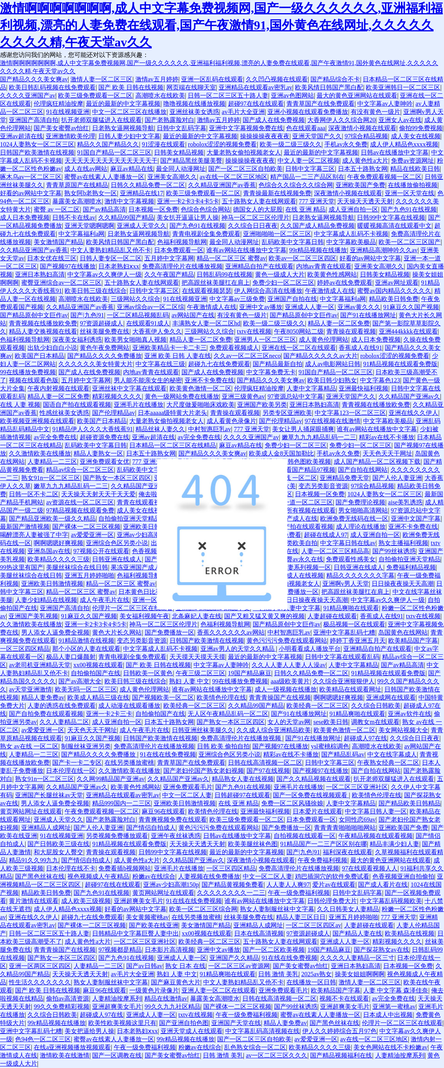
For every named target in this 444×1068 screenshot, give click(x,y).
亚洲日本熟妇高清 (40, 274)
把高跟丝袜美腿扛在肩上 (216, 282)
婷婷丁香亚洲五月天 (358, 640)
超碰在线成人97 (325, 534)
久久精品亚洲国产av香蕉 (222, 185)
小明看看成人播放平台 (310, 648)
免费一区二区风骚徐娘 (292, 803)
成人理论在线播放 (361, 526)
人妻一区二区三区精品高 (335, 551)
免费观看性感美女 (350, 559)
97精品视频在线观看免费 (80, 510)
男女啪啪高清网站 (363, 510)
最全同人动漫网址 (181, 168)
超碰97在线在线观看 (256, 103)
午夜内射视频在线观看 (58, 388)
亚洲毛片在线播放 (138, 404)
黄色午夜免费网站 (104, 347)
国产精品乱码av (342, 754)
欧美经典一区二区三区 (194, 705)
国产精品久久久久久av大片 (320, 356)
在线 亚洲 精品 (305, 209)
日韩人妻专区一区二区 (111, 258)
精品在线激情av (165, 998)
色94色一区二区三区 (43, 1039)
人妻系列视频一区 (306, 567)
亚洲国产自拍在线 (292, 299)
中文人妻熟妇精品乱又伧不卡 (110, 250)
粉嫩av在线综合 (153, 876)
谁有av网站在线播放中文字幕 (246, 250)
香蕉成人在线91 (360, 347)
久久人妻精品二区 (64, 722)
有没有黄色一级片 (375, 111)
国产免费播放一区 (294, 591)
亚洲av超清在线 (21, 136)
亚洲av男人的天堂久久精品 (238, 648)
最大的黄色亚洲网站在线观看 (357, 95)
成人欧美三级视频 (86, 901)
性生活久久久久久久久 (40, 982)
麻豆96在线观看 (163, 811)
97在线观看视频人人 (370, 868)
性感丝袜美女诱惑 (64, 412)
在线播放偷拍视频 (412, 185)
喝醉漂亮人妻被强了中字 (34, 534)
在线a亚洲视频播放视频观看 (72, 1047)
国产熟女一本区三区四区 (117, 478)
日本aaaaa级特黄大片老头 (172, 412)
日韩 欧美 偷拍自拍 (223, 746)
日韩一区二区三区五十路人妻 (228, 95)
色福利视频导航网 (182, 242)
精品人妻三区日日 (301, 917)
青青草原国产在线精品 (77, 185)
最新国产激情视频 (25, 526)
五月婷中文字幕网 (169, 258)
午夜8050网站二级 (299, 331)
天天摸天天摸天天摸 (197, 657)
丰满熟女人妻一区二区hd (206, 323)
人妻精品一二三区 (52, 461)
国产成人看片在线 (383, 884)
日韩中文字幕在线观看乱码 (342, 657)
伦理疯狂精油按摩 (58, 103)
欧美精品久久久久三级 (58, 559)
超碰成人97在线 (365, 738)
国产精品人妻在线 (357, 933)
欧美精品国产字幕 (413, 640)
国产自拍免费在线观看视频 (46, 713)
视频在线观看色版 (33, 380)
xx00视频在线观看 (98, 665)
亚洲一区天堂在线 (409, 193)
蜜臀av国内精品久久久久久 (394, 290)
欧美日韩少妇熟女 (332, 380)
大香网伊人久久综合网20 (341, 120)
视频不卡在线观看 (344, 998)
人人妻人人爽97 (288, 884)
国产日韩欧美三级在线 (58, 844)
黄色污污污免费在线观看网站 (287, 640)
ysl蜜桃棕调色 (330, 746)
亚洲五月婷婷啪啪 (89, 575)
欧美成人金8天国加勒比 (281, 453)
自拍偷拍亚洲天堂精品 (129, 518)
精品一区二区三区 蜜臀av (231, 258)
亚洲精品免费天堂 (344, 478)
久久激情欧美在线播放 (40, 453)
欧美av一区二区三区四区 (302, 258)
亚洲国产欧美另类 (262, 404)
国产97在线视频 (268, 770)
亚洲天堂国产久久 (317, 136)
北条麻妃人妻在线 (196, 616)
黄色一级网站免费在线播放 (182, 396)
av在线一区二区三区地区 (233, 177)
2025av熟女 (316, 974)
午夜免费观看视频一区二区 (384, 177)
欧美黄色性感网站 (332, 274)
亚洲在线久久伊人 (413, 412)
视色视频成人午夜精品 (98, 876)
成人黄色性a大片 (365, 160)
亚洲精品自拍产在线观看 (259, 266)
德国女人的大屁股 (258, 209)
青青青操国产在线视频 (280, 697)
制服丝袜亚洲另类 (86, 746)
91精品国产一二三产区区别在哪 (323, 844)
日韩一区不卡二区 (33, 494)
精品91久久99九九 (33, 860)
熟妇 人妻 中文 (189, 681)
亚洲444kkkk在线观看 (408, 331)
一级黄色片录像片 (154, 990)
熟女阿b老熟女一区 (90, 193)
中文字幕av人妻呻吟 (385, 103)
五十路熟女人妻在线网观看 (259, 201)
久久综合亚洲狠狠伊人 (344, 681)
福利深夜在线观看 (347, 852)
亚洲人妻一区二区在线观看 (219, 990)
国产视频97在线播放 (68, 266)
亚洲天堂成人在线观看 (192, 1031)
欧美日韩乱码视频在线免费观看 (52, 87)
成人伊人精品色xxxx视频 (404, 144)
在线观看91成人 (148, 323)
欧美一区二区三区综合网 (203, 909)
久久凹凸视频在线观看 (277, 79)
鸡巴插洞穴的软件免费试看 (332, 876)
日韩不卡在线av (73, 217)
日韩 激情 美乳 (278, 974)
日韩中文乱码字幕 (181, 128)
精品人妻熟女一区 (98, 453)
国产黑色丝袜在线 (40, 876)
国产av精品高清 (104, 209)
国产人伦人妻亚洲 (397, 478)
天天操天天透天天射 (365, 201)
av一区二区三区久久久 (276, 1055)
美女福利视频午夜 (144, 616)
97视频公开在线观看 (101, 551)
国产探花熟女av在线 (381, 949)
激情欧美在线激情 (64, 1055)
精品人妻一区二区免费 (339, 323)
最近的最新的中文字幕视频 (123, 103)
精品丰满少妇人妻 (394, 844)
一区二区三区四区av (313, 925)
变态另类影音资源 (323, 486)
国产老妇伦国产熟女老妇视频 (203, 770)
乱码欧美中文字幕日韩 (293, 242)
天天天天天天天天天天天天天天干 (111, 160)
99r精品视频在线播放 (318, 250)
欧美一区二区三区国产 (410, 242)
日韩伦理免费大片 (332, 901)
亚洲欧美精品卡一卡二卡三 (169, 347)
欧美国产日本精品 (39, 356)
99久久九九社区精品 (173, 1006)
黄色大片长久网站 (117, 632)
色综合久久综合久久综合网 (296, 185)
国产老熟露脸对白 (169, 120)
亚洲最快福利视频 (363, 388)
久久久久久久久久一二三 (231, 892)
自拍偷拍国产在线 (95, 673)
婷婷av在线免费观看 (344, 282)
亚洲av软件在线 (409, 713)
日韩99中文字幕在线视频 (391, 217)
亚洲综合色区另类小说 (117, 543)
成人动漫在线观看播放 (129, 705)
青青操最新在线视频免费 (277, 193)
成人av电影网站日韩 (332, 364)
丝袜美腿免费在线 (104, 331)
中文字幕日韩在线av (347, 543)
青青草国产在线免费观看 (320, 103)
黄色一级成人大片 (280, 274)
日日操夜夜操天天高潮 (403, 583)
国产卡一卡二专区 (77, 762)
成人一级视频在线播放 (286, 689)
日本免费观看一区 (179, 250)
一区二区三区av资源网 (239, 966)
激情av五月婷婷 (156, 79)
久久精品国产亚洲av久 (409, 396)
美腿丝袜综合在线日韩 (77, 567)
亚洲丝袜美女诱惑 (194, 111)
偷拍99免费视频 (420, 128)
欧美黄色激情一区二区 (200, 388)
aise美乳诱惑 (405, 502)
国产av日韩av (144, 966)
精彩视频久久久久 (117, 396)
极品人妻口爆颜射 (71, 657)
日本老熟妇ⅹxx (118, 266)
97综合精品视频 (366, 136)
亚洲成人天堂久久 (141, 225)
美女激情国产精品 (58, 242)
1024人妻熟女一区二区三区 (37, 144)
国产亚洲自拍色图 (184, 1023)
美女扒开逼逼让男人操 (188, 217)
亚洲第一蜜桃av (393, 1006)
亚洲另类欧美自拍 (292, 543)
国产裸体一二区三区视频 (86, 526)
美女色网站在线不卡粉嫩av (390, 1047)
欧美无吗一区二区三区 (86, 689)
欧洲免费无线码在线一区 (354, 518)
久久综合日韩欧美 (376, 705)
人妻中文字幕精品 (311, 388)
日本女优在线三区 (52, 258)
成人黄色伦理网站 (323, 339)
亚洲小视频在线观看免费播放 (307, 111)
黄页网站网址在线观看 (31, 811)
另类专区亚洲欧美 (287, 412)
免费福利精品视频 (411, 567)
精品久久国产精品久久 (108, 144)
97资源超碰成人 (101, 323)
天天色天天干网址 (387, 453)
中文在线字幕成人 (392, 754)
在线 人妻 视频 (20, 404)
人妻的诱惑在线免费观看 (61, 705)
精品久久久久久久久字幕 (360, 575)
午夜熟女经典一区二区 (388, 762)
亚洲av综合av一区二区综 (150, 307)
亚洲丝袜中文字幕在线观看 (129, 388)
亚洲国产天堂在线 (236, 1023)
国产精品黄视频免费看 (233, 884)
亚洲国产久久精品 (234, 957)
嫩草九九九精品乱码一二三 (319, 437)
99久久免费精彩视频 (61, 1006)
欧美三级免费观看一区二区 (95, 95)
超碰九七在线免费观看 (219, 364)
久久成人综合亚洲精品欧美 (274, 730)
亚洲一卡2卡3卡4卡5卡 (188, 201)
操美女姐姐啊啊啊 (359, 974)
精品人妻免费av (42, 697)
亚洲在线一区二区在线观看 (299, 347)
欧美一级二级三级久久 (291, 144)
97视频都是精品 (120, 949)
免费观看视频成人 (234, 347)
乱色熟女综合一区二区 (255, 1047)
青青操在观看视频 (351, 331)
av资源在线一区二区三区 (80, 502)
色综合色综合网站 (205, 209)
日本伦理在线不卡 (71, 868)
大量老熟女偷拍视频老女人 (244, 152)
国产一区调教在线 (117, 1055)
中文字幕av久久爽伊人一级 (104, 274)
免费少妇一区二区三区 (283, 282)
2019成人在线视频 (299, 575)
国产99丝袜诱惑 (394, 551)
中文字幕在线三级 (160, 364)
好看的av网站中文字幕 (31, 193)
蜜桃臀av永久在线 (298, 559)
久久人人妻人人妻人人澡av (289, 665)
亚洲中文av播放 (260, 307)
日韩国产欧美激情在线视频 (37, 152)
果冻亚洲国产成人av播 (142, 567)
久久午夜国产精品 (169, 274)
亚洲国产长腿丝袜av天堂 (49, 795)
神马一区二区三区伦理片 (255, 217)
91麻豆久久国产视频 (411, 307)
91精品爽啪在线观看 (351, 608)
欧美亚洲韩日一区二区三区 (403, 87)
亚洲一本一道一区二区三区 (296, 502)
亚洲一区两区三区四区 (40, 966)
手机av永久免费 (345, 144)
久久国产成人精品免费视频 (317, 225)
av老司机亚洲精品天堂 (39, 665)
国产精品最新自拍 (277, 364)
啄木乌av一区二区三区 (31, 177)
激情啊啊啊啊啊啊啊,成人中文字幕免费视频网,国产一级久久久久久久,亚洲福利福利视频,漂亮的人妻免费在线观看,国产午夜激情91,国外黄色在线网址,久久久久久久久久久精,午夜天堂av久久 (221, 25)
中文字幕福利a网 (81, 233)
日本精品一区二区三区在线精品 (172, 445)
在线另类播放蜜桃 (129, 762)
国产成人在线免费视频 (274, 120)
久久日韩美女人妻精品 (348, 909)
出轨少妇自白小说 (52, 347)
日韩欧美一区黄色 (148, 673)
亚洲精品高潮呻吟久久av (384, 250)
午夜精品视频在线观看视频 (375, 835)
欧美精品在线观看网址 (350, 689)
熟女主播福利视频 (403, 543)
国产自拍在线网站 (362, 469)
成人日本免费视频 (25, 217)
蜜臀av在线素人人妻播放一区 (104, 177)
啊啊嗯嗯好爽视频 (58, 543)
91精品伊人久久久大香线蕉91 (92, 429)
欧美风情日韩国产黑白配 (329, 87)
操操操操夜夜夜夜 (265, 136)
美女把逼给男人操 (89, 1031)
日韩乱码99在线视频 (224, 274)
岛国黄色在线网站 (403, 632)
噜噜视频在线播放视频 (194, 103)
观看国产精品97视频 (307, 469)
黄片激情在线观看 (33, 901)
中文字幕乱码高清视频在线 (262, 1031)
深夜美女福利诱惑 (77, 339)
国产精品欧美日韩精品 (410, 803)
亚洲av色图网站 (292, 95)
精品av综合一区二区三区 (80, 469)
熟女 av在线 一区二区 (288, 478)
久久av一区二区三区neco (247, 356)
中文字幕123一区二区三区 (350, 412)
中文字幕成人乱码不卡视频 (351, 233)
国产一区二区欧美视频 (274, 949)
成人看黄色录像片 (231, 421)
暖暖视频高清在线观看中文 (394, 225)
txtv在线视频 (254, 331)
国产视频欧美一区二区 (163, 697)
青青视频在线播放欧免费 (43, 323)
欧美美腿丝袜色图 (253, 844)
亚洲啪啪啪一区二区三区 (277, 233)
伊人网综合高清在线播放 (268, 290)
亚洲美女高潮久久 (172, 177)
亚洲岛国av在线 (48, 551)
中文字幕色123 (380, 380)
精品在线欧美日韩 (415, 168)
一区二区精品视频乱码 (138, 315)
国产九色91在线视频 (409, 209)
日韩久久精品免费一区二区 (148, 185)
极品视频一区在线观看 (354, 624)
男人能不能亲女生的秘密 (148, 380)
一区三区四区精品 (25, 648)
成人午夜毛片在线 (104, 600)
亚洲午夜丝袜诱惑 (176, 835)
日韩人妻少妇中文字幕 (129, 136)
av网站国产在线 (192, 315)
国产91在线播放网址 (368, 315)
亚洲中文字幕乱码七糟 (344, 632)
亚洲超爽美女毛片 (138, 901)
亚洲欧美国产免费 (360, 185)
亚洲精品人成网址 (46, 827)
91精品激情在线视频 (86, 640)
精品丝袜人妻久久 (160, 429)
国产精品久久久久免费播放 (104, 356)
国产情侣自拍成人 (151, 827)
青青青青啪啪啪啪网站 (345, 827)
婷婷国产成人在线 (292, 518)
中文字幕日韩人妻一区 (376, 811)
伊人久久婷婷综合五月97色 (339, 1031)
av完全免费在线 (55, 437)
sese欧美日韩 (330, 722)
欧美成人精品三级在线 (98, 697)
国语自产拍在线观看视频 (77, 404)
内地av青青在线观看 (323, 266)
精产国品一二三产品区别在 (307, 177)
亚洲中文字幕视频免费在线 (246, 128)
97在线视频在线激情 (332, 421)
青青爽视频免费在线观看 (173, 819)
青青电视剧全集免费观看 (206, 233)
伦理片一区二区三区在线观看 (132, 608)
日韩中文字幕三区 (310, 168)
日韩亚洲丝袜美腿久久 (203, 730)
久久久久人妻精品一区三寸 (357, 957)
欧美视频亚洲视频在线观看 (37, 421)
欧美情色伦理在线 (221, 697)
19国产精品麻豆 (249, 673)
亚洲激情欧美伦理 (70, 136)
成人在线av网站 (85, 168)
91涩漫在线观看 (163, 144)
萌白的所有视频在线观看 (301, 510)
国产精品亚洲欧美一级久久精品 (52, 518)
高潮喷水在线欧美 (160, 95)
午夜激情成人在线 (330, 290)
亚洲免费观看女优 (104, 461)
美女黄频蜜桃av (147, 917)
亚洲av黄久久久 (359, 307)
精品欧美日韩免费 (393, 299)
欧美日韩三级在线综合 (96, 290)
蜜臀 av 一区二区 (57, 209)
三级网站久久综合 (135, 299)
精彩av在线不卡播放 (386, 437)
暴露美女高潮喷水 (77, 201)
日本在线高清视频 (259, 933)
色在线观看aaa (305, 128)
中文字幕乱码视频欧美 (391, 901)
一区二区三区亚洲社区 (357, 787)
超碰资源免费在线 (104, 437)
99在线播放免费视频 (28, 372)
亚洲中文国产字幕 (416, 518)
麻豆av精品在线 (131, 168)
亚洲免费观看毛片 (188, 787)
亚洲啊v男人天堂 (345, 583)
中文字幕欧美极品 (351, 242)
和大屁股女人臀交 (58, 852)
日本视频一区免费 (153, 209)
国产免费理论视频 (360, 502)
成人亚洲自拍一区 (353, 209)
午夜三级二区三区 (200, 673)
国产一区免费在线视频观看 (311, 795)
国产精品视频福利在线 (341, 1055)
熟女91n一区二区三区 (50, 478)
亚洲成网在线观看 (391, 697)
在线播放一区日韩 (311, 982)
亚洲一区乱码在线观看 (212, 79)
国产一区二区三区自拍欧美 (245, 168)
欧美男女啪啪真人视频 (135, 339)
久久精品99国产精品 (126, 217)
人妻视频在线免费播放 (209, 876)
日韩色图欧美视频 (306, 461)
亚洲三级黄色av (243, 396)
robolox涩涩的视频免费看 (222, 144)
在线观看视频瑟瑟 (206, 290)
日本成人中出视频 (388, 1014)
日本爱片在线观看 (317, 811)
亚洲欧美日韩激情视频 (154, 526)
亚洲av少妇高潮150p (144, 534)
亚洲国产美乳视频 (33, 616)
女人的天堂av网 (288, 722)
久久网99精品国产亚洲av (110, 779)
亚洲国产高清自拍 (33, 120)
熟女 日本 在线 (185, 966)
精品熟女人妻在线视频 (243, 779)
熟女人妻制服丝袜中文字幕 (277, 909)
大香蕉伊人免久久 (157, 331)
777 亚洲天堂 (316, 201)
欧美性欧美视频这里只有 (122, 1023)
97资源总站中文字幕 (295, 396)
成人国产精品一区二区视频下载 (377, 461)
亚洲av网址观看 (396, 282)
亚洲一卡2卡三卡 (109, 713)
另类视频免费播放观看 (117, 835)
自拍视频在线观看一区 (305, 835)
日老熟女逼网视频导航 (123, 128)
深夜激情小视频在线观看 (362, 128)
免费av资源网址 (412, 160)
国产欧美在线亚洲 (153, 925)
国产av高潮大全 (79, 681)
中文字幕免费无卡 (271, 372)
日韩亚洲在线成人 (117, 559)
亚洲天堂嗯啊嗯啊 (89, 225)
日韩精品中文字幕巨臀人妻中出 (135, 933)
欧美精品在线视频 (409, 933)
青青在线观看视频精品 (148, 502)
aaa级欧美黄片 (290, 681)
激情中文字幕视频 (129, 201)
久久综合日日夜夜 (253, 225)
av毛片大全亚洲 (243, 111)
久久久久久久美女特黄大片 (95, 364)
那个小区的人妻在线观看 (86, 648)
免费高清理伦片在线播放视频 (182, 266)
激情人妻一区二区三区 (101, 79)
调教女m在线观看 (375, 722)
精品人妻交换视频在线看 (43, 331)
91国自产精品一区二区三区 (114, 152)
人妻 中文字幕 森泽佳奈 (395, 990)
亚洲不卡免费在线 (209, 380)
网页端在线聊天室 (191, 87)
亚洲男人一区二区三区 (265, 339)
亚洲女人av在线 (400, 120)
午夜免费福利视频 (322, 860)
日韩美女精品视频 (179, 152)
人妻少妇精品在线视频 (46, 600)
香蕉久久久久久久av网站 (231, 632)
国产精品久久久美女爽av (34, 79)
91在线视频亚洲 (67, 111)
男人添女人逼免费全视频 (55, 632)
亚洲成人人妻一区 (309, 307)
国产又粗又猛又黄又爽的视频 (264, 616)
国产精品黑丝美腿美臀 (191, 160)
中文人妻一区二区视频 (308, 160)
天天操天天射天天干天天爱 (98, 494)
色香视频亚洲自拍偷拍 (403, 876)
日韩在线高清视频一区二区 (265, 762)
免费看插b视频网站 (124, 868)
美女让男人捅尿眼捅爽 (303, 429)
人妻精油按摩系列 (117, 998)
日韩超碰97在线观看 (242, 795)
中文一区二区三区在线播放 (129, 111)
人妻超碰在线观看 (332, 616)
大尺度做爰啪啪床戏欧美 (200, 404)
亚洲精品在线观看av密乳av (255, 87)
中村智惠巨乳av (209, 429)
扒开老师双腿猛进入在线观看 (101, 120)
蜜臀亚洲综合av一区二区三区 (61, 282)
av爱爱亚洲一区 (92, 534)
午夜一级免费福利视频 (299, 892)
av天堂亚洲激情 (30, 689)
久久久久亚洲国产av (27, 95)
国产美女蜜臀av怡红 (61, 128)
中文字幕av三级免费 (237, 299)
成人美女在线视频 (416, 136)
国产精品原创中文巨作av (34, 315)
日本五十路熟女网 (362, 168)
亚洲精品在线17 (141, 193)
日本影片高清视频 (169, 949)
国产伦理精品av (113, 412)
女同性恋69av (357, 819)
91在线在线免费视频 (168, 754)
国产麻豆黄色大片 (176, 982)
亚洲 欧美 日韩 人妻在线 (177, 356)
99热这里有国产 (21, 567)
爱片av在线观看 (333, 884)
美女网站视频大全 (403, 730)
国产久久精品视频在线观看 (313, 779)
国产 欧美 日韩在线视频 (130, 87)
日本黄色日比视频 (143, 591)
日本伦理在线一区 (71, 770)
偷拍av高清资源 (67, 998)
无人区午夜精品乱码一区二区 (228, 713)
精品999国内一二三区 (121, 803)
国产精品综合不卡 (335, 79)
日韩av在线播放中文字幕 (395, 152)
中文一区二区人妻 (187, 795)
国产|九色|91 (87, 315)
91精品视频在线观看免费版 (400, 364)
